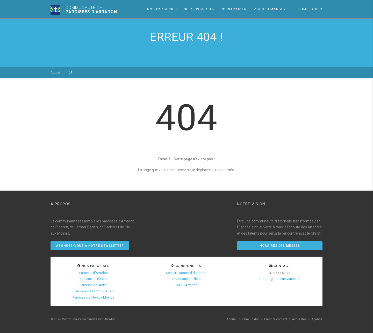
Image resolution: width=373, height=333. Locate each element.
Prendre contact (275, 319)
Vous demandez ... (272, 9)
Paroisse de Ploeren (93, 279)
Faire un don (251, 319)
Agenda (316, 319)
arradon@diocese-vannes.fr (279, 279)
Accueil (56, 72)
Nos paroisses (162, 9)
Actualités (299, 319)
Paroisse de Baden (93, 285)
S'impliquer (310, 9)
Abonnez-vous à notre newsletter (90, 246)
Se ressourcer (199, 9)
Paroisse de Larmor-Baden (93, 291)
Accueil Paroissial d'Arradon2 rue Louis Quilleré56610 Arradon (186, 279)
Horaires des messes (280, 246)
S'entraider (234, 9)
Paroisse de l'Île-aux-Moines (93, 297)
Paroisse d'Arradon (93, 273)
